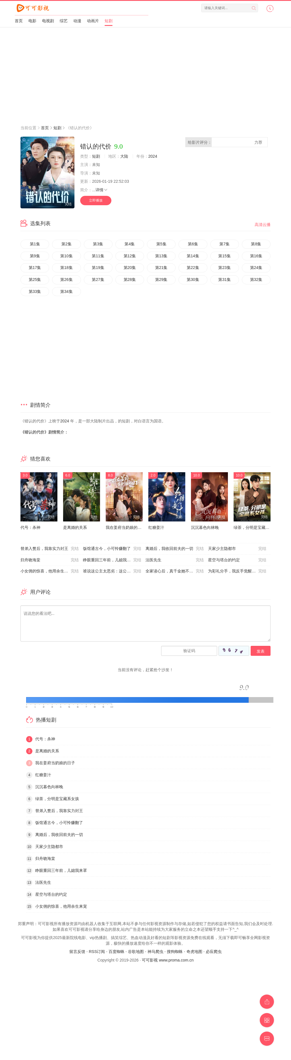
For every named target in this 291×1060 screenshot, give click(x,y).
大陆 (124, 156)
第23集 (224, 267)
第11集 (98, 256)
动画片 (93, 21)
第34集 (66, 291)
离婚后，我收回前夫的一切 (175, 549)
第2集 (66, 244)
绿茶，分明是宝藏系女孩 (255, 527)
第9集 (35, 256)
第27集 (98, 279)
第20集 (130, 267)
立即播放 (96, 200)
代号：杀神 (30, 527)
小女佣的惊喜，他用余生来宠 (49, 571)
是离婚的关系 (75, 527)
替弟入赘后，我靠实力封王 (49, 549)
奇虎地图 (194, 951)
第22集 (193, 267)
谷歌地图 (136, 951)
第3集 (98, 244)
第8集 (256, 244)
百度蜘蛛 (116, 951)
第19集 (98, 267)
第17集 (35, 267)
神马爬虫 (155, 951)
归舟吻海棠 (49, 560)
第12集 (130, 256)
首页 (19, 21)
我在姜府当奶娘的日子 (126, 527)
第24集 (256, 267)
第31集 (224, 279)
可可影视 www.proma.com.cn (168, 960)
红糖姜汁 (156, 527)
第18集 (66, 267)
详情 (101, 190)
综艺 (64, 21)
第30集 (193, 279)
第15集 (224, 256)
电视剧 (48, 21)
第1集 (35, 244)
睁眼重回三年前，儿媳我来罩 (112, 560)
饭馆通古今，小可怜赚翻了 (112, 549)
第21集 (161, 267)
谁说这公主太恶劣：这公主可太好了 (114, 571)
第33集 (35, 291)
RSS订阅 (97, 951)
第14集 (193, 256)
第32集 (256, 279)
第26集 (66, 279)
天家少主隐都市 (237, 549)
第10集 (66, 256)
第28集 (130, 279)
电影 (32, 21)
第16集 (256, 256)
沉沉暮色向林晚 (205, 527)
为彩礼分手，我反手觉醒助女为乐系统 (239, 571)
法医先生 (175, 560)
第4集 (129, 244)
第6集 (193, 244)
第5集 (161, 244)
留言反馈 (77, 951)
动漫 (77, 21)
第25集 (35, 279)
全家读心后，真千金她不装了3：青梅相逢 (177, 571)
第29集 (161, 279)
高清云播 (263, 224)
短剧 (109, 21)
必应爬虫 (214, 951)
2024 (152, 156)
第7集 (224, 244)
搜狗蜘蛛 (175, 951)
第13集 (161, 256)
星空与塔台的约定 (237, 560)
